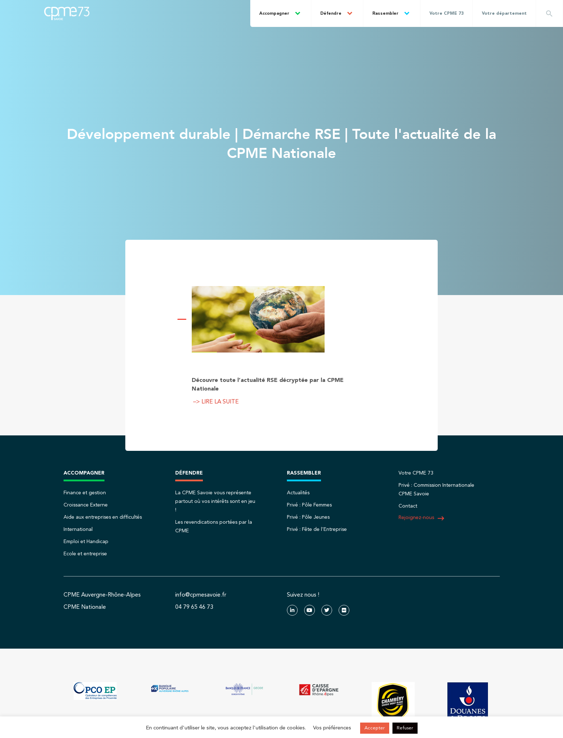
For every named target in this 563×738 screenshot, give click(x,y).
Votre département (504, 13)
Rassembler (385, 13)
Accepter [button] (374, 728)
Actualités (298, 492)
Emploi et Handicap (86, 541)
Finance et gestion (85, 492)
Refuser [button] (405, 728)
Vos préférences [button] (332, 728)
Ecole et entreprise (85, 553)
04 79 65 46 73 (194, 607)
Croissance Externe (86, 505)
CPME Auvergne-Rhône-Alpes (102, 595)
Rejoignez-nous (422, 518)
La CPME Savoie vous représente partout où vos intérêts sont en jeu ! (215, 501)
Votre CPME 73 (446, 13)
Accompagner (274, 13)
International (78, 529)
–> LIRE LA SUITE (215, 402)
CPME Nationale (85, 607)
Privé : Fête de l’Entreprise (317, 529)
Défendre (330, 13)
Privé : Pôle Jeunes (308, 517)
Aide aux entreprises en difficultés (103, 517)
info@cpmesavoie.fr (200, 595)
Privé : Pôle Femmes (309, 505)
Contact (408, 506)
